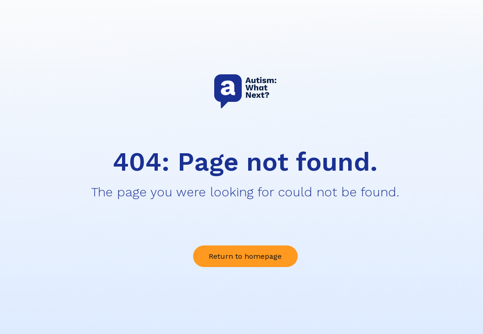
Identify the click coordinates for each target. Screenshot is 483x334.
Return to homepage (245, 256)
